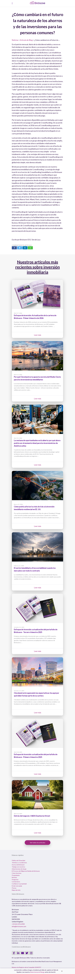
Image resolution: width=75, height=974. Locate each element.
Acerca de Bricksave (18, 865)
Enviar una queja (17, 886)
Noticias (15, 40)
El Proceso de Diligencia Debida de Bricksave (26, 871)
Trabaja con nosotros (18, 867)
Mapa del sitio (16, 890)
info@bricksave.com (19, 926)
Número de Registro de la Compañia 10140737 (26, 967)
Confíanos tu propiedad (19, 884)
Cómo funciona (16, 873)
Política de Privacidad (18, 860)
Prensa (14, 888)
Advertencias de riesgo (19, 869)
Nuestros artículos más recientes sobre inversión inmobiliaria (37, 267)
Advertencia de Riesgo (37, 972)
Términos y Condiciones (19, 862)
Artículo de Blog (26, 40)
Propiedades (16, 875)
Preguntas (15, 879)
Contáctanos (16, 881)
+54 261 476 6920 (18, 924)
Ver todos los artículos (37, 842)
